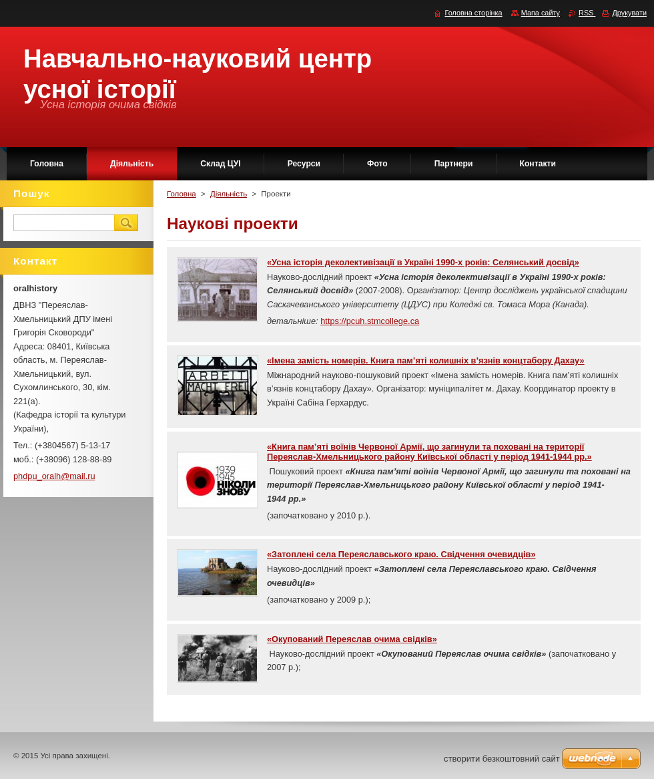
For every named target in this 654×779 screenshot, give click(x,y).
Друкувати (629, 13)
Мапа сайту (540, 13)
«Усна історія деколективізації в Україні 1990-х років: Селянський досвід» (423, 262)
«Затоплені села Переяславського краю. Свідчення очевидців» (401, 554)
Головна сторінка (473, 13)
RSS (587, 13)
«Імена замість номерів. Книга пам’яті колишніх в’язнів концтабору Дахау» (426, 360)
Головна (181, 194)
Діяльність (228, 194)
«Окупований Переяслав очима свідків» (352, 639)
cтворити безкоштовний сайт (502, 759)
